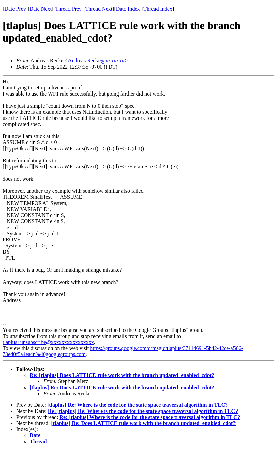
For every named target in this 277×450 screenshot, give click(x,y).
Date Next (41, 9)
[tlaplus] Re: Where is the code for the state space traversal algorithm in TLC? (137, 405)
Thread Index (157, 9)
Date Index (128, 9)
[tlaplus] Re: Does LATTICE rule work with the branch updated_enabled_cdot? (122, 387)
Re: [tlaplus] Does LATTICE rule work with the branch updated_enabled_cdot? (122, 375)
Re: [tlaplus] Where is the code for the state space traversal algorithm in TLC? (149, 417)
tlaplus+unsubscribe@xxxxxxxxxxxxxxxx (48, 342)
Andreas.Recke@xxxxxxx (96, 60)
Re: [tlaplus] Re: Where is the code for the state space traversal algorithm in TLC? (143, 411)
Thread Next (98, 9)
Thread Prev (68, 9)
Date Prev (15, 9)
